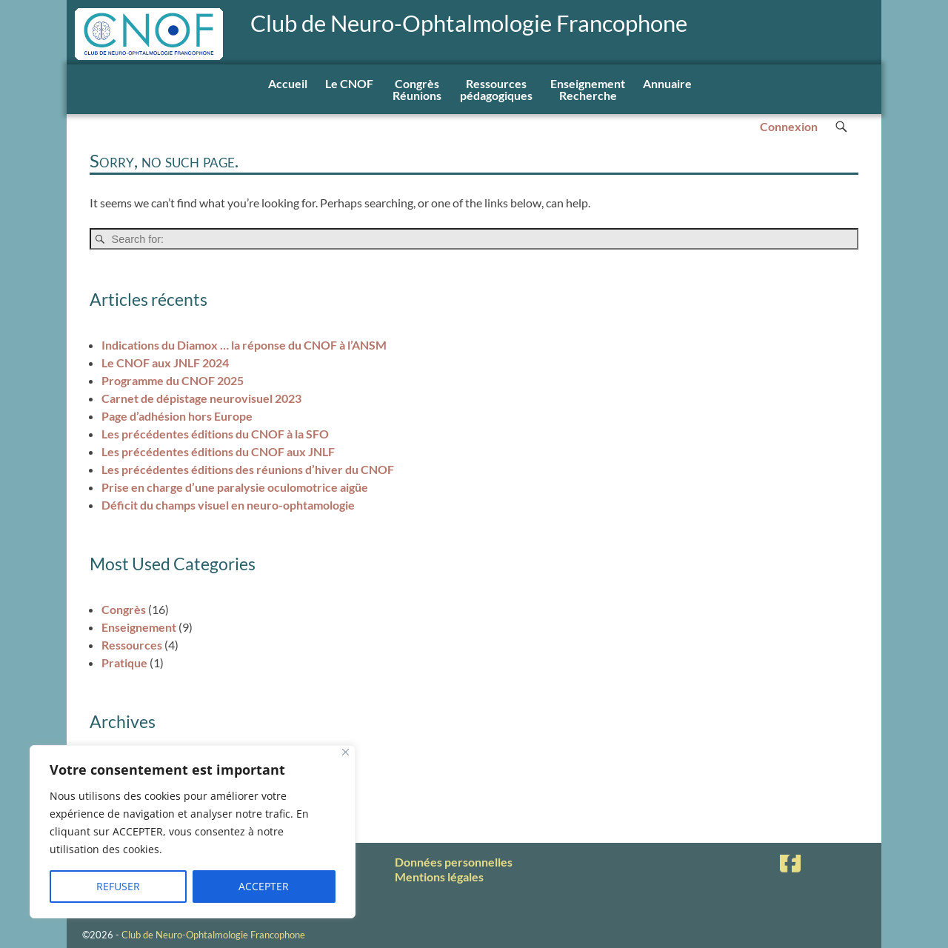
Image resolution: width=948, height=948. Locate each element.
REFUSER (118, 886)
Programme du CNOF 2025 (172, 380)
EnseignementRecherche (587, 89)
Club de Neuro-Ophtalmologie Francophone (468, 23)
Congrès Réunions (417, 89)
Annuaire (667, 83)
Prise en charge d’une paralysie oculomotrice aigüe (234, 487)
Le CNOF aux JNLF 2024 (165, 363)
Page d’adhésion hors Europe (177, 416)
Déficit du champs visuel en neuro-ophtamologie (228, 505)
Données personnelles (454, 862)
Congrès (123, 609)
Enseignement (138, 627)
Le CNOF (349, 83)
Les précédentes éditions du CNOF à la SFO (215, 434)
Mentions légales (439, 876)
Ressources (131, 645)
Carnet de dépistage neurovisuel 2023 (201, 398)
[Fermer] (345, 752)
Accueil (287, 83)
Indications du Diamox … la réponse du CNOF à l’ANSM (244, 345)
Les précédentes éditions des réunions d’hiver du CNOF (247, 469)
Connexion (789, 126)
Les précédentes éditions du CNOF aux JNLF (218, 451)
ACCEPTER (263, 886)
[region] (193, 831)
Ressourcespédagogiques (496, 89)
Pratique (124, 662)
